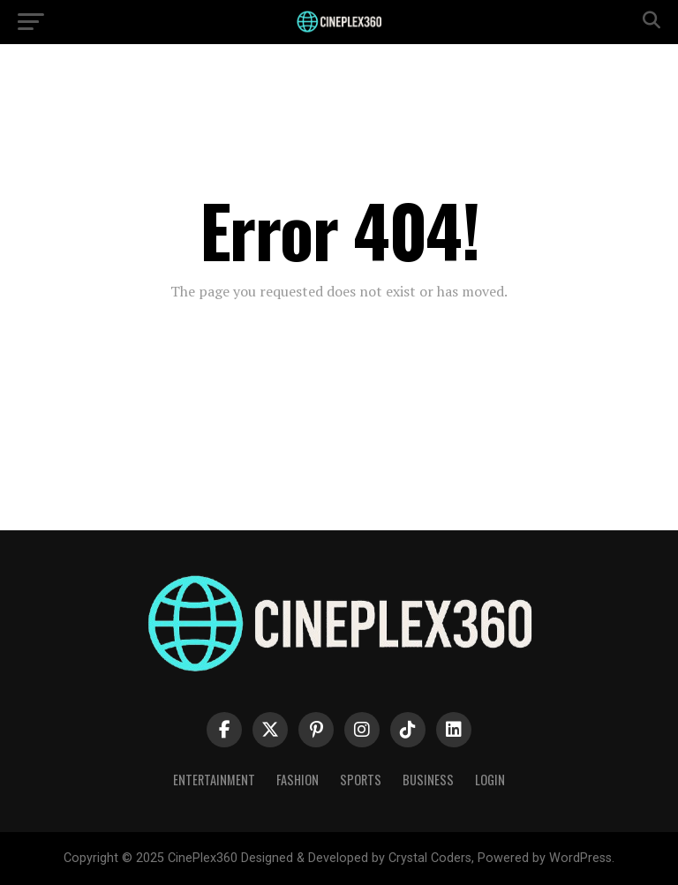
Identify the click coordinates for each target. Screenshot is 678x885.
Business (428, 779)
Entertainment (214, 779)
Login (490, 779)
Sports (360, 779)
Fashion (297, 779)
